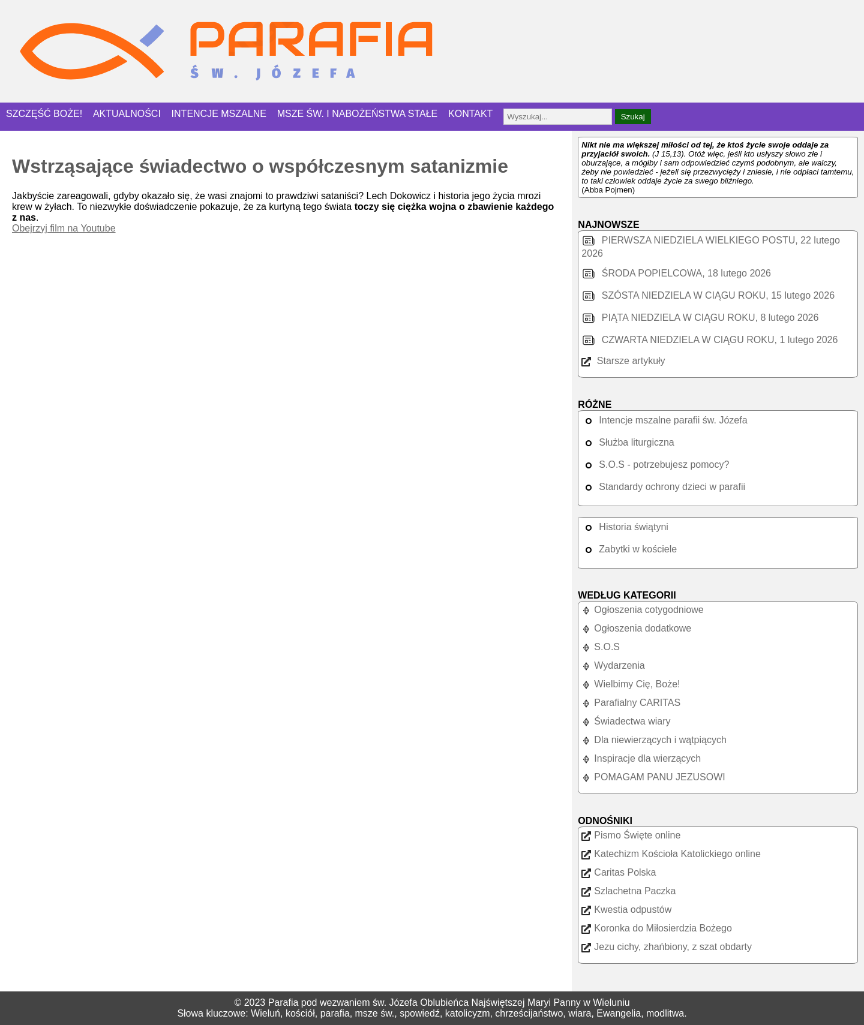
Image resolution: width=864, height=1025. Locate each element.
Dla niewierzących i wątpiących (654, 740)
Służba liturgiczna (627, 442)
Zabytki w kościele (629, 549)
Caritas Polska (618, 872)
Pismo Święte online (630, 835)
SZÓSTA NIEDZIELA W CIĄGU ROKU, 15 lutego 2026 (708, 295)
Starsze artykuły (623, 361)
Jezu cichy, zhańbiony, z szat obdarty (666, 947)
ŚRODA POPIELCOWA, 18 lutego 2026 (676, 273)
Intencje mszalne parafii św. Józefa (664, 420)
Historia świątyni (624, 527)
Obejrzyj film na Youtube (64, 228)
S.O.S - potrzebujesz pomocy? (655, 464)
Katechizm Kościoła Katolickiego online (670, 854)
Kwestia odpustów (626, 909)
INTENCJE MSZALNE (219, 114)
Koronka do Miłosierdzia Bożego (656, 928)
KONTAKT (470, 114)
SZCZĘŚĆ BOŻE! (44, 114)
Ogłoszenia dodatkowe (636, 628)
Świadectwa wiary (625, 721)
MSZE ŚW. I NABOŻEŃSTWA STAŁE (357, 114)
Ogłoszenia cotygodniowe (642, 610)
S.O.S (600, 647)
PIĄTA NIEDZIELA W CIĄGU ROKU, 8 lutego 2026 (699, 317)
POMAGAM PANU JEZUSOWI (653, 777)
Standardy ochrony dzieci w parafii (663, 487)
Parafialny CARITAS (630, 703)
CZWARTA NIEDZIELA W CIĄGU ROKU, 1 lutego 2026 (709, 340)
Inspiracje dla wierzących (641, 758)
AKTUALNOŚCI (127, 114)
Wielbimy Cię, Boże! (630, 684)
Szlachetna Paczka (628, 891)
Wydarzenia (612, 665)
